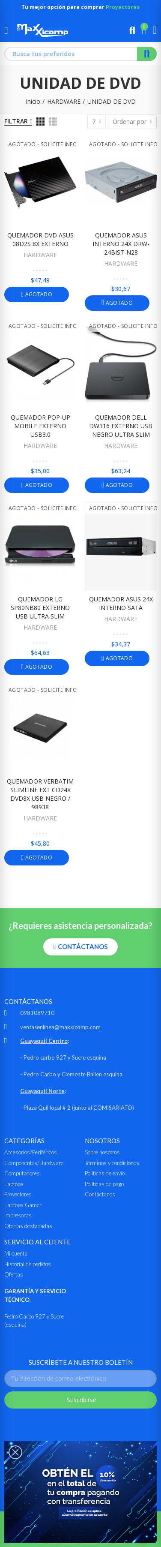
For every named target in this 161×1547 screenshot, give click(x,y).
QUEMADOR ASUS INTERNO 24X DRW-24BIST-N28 (120, 243)
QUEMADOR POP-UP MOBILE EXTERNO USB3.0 (40, 426)
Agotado (38, 294)
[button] (80, 946)
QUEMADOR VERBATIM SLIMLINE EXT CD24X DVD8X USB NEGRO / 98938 (40, 794)
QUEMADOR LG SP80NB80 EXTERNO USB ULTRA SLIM (40, 607)
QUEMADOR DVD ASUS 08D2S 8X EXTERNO (40, 239)
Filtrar (16, 121)
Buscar (147, 54)
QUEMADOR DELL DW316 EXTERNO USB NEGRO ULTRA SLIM (120, 426)
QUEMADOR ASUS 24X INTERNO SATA (121, 603)
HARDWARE (40, 255)
